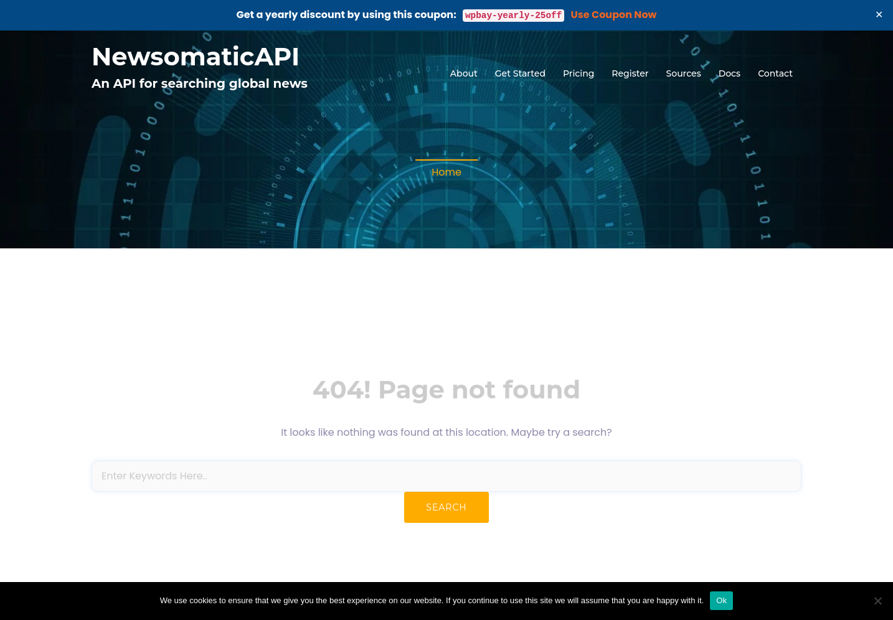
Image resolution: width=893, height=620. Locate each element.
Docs (729, 73)
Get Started (520, 73)
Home (446, 172)
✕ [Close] (879, 15)
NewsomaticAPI (196, 56)
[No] (877, 600)
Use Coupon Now (614, 14)
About (464, 73)
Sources (683, 73)
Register (630, 73)
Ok (721, 600)
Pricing (578, 73)
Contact (775, 73)
